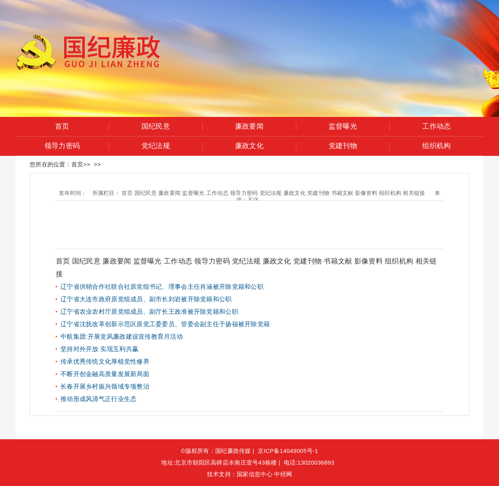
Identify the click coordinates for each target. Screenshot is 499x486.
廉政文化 (249, 146)
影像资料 (369, 261)
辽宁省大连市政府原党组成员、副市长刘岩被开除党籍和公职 (146, 299)
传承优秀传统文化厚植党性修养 (104, 361)
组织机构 (436, 146)
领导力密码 (62, 146)
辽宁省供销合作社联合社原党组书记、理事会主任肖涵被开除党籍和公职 (162, 286)
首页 (62, 126)
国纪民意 (156, 126)
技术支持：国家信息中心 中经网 (249, 474)
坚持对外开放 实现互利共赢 (99, 349)
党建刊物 (343, 146)
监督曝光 (343, 126)
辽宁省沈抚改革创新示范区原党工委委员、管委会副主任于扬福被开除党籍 (165, 324)
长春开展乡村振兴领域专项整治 (104, 386)
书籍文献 (339, 261)
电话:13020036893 (311, 462)
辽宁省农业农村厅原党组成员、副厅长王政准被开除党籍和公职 (149, 311)
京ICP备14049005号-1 (288, 450)
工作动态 (436, 126)
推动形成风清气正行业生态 (98, 399)
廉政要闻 (249, 126)
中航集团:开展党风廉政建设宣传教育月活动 (121, 336)
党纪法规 (156, 146)
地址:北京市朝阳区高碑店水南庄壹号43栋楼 (219, 462)
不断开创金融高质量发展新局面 (104, 374)
